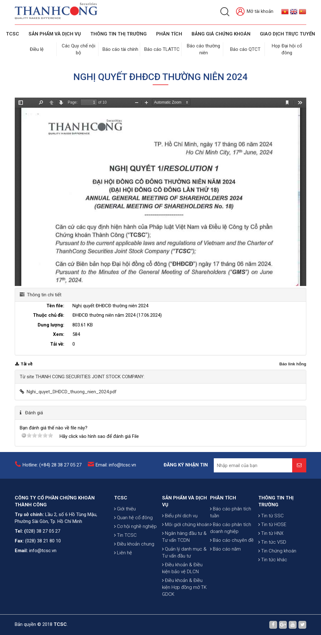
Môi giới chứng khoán (185, 524)
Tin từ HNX (270, 533)
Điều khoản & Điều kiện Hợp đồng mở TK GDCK (184, 587)
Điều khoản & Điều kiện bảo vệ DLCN (182, 568)
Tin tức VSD (272, 542)
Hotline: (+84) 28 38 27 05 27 (52, 465)
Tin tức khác (272, 559)
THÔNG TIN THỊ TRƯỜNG (118, 34)
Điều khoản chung (134, 544)
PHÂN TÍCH (223, 498)
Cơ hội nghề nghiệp (135, 526)
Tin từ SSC (271, 516)
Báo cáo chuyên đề (232, 540)
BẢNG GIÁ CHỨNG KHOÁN (221, 34)
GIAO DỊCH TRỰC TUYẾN (287, 34)
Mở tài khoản (254, 12)
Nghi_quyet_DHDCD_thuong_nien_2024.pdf (72, 392)
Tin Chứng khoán (277, 551)
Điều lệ (37, 49)
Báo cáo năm (225, 549)
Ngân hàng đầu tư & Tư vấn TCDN (184, 536)
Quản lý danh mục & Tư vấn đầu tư (184, 552)
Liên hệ (123, 553)
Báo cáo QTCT (245, 49)
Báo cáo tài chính (120, 49)
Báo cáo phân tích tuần (230, 512)
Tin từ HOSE (272, 524)
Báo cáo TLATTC (162, 49)
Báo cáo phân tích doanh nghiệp (230, 528)
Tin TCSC (125, 535)
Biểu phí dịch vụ (179, 516)
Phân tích (169, 34)
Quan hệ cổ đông (133, 517)
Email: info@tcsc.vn (116, 465)
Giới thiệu (125, 509)
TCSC (12, 34)
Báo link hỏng (292, 364)
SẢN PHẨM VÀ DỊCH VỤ (55, 34)
